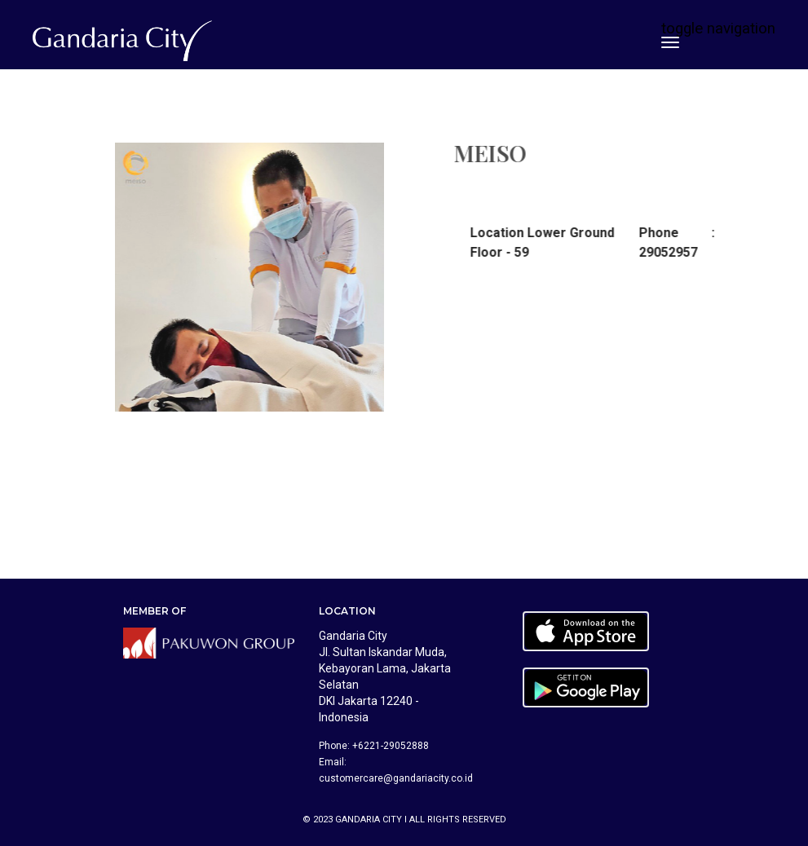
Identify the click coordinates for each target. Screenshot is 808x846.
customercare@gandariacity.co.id (396, 778)
